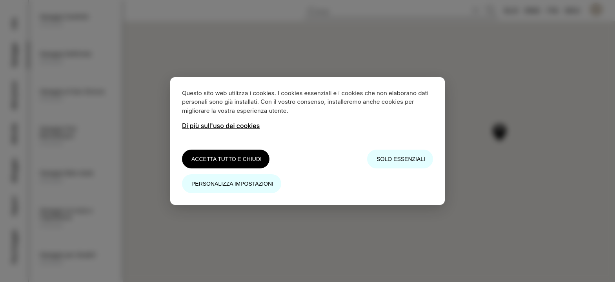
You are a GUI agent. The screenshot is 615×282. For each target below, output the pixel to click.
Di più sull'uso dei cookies (221, 126)
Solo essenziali (401, 159)
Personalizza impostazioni (232, 184)
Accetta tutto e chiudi (226, 159)
